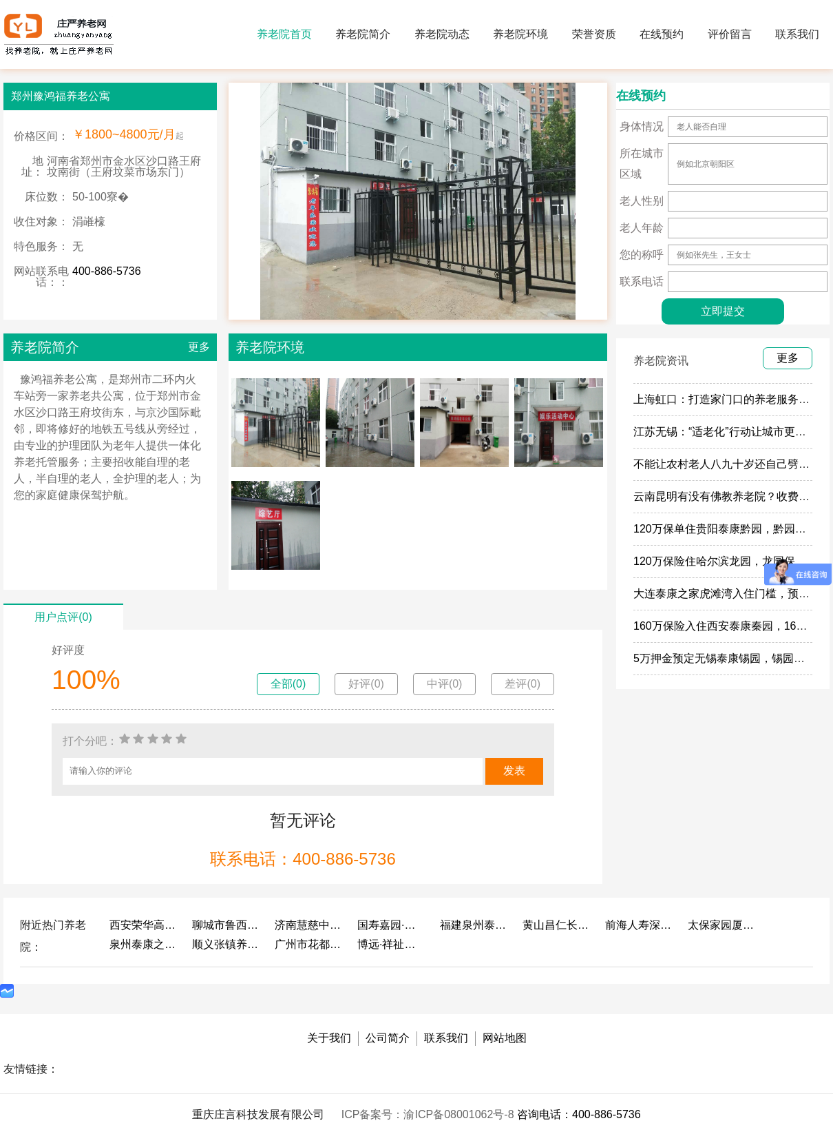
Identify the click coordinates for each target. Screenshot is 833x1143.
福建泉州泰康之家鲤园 (474, 925)
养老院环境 (520, 34)
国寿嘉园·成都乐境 (391, 925)
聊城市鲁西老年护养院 (226, 925)
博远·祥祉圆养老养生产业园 (391, 944)
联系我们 (797, 34)
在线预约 (662, 34)
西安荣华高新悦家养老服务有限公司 (143, 925)
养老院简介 (362, 34)
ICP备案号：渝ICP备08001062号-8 (429, 1114)
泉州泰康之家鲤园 (143, 944)
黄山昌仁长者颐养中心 (557, 925)
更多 (199, 347)
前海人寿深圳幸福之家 (639, 925)
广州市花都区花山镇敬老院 (309, 944)
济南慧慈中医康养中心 (309, 925)
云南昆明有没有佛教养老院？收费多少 (727, 496)
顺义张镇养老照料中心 (226, 944)
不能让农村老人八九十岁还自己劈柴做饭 (732, 464)
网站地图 (505, 1038)
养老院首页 (284, 34)
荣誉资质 (594, 34)
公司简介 (388, 1038)
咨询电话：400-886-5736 (579, 1114)
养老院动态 (442, 34)
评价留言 (730, 34)
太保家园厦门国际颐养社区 (722, 925)
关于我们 (329, 1038)
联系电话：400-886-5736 (302, 858)
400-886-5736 (106, 271)
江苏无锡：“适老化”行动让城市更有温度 (730, 431)
